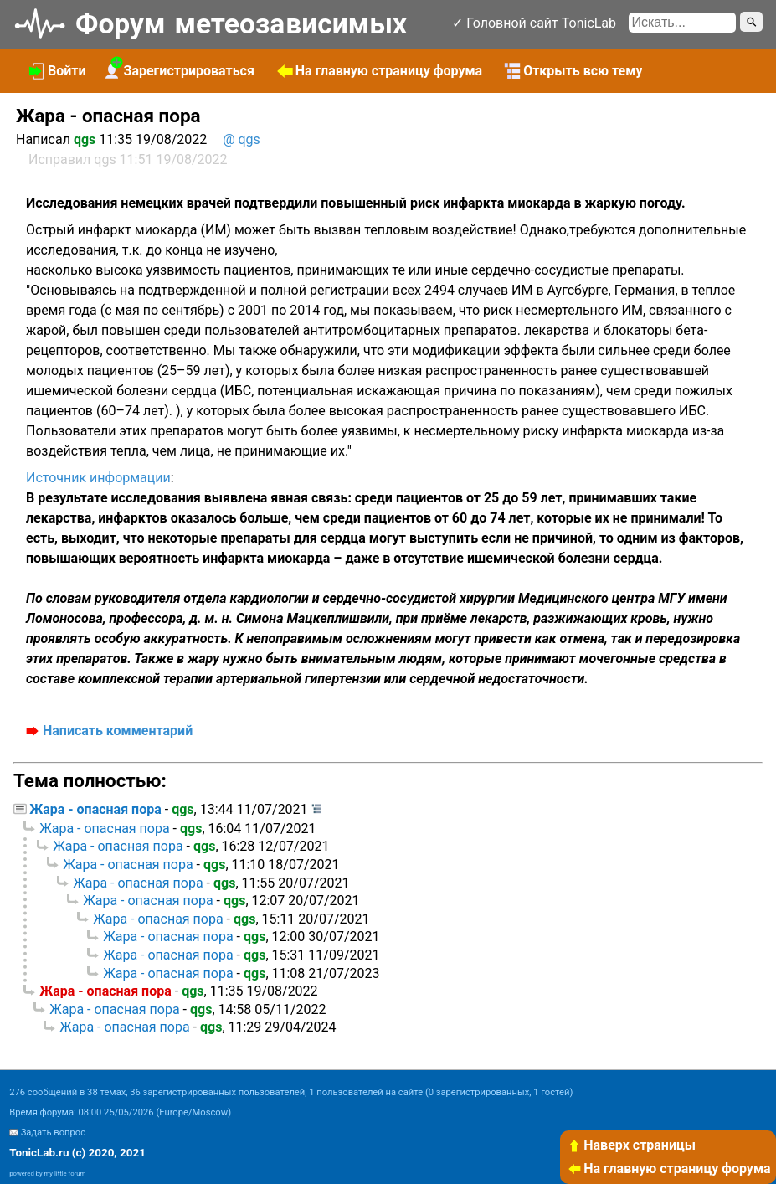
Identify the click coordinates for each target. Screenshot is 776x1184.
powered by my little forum (47, 1173)
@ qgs (241, 139)
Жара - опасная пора (95, 809)
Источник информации (98, 478)
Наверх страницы (631, 1145)
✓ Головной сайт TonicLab (534, 23)
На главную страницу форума (669, 1168)
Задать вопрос (53, 1132)
